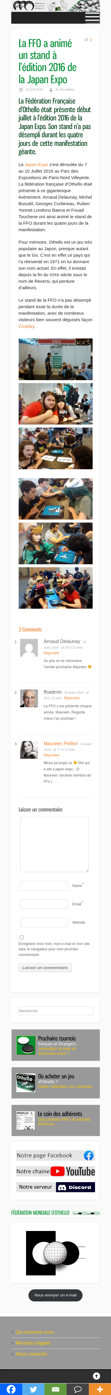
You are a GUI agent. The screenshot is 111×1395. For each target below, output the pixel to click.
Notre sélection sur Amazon (65, 1086)
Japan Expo (36, 164)
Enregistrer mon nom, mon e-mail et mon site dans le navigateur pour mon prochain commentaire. (54, 949)
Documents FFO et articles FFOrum (64, 1121)
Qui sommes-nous (35, 1332)
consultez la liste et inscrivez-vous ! (57, 1051)
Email (77, 904)
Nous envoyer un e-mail (55, 1295)
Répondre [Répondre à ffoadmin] (72, 698)
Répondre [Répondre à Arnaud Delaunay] (51, 653)
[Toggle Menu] (92, 18)
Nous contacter (32, 1354)
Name (77, 886)
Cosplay (26, 326)
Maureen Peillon (61, 743)
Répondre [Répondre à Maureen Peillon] (51, 755)
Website (79, 922)
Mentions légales (33, 1343)
